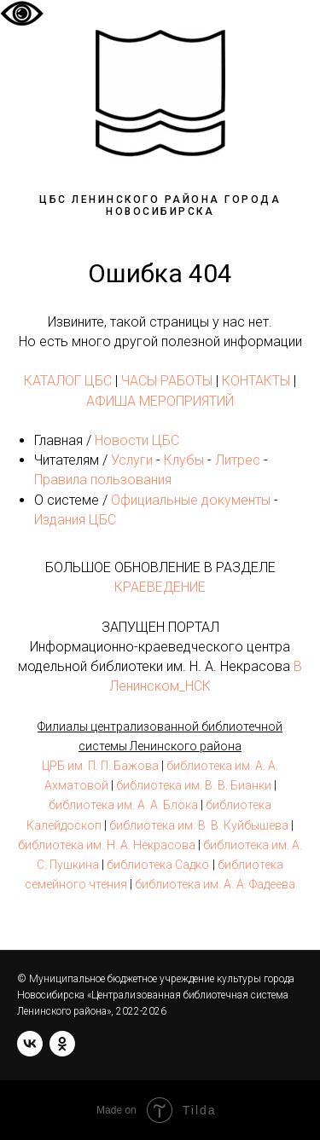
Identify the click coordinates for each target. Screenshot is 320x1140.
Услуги (132, 460)
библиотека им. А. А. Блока (123, 805)
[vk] (30, 1043)
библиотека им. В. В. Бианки (193, 785)
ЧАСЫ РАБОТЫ (166, 381)
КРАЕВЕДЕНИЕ (160, 587)
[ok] (62, 1043)
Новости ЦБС (137, 440)
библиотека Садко (158, 864)
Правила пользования (103, 480)
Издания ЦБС (75, 520)
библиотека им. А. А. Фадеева (215, 884)
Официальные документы (191, 500)
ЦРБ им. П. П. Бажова (100, 766)
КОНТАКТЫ (256, 381)
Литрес (237, 460)
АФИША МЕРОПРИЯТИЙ (160, 401)
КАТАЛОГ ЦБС (68, 381)
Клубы (184, 460)
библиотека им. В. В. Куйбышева (198, 825)
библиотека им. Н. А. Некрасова (106, 845)
